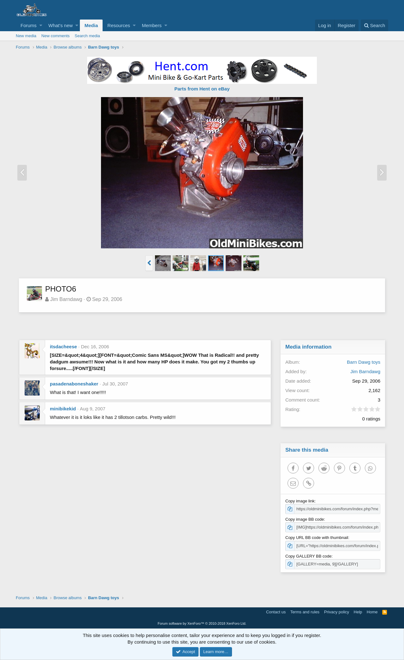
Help (358, 612)
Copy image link (300, 501)
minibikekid (63, 408)
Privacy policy (336, 612)
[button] (41, 25)
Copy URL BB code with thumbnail (317, 537)
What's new (60, 25)
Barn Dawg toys (363, 362)
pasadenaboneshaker (74, 383)
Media (91, 25)
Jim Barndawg (66, 299)
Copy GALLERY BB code (309, 556)
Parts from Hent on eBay (201, 88)
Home (372, 612)
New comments (55, 35)
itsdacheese (63, 346)
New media (26, 35)
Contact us (276, 612)
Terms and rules (304, 612)
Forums (29, 25)
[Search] (374, 25)
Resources (118, 25)
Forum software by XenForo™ (202, 623)
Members (152, 25)
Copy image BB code (305, 519)
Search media (87, 35)
